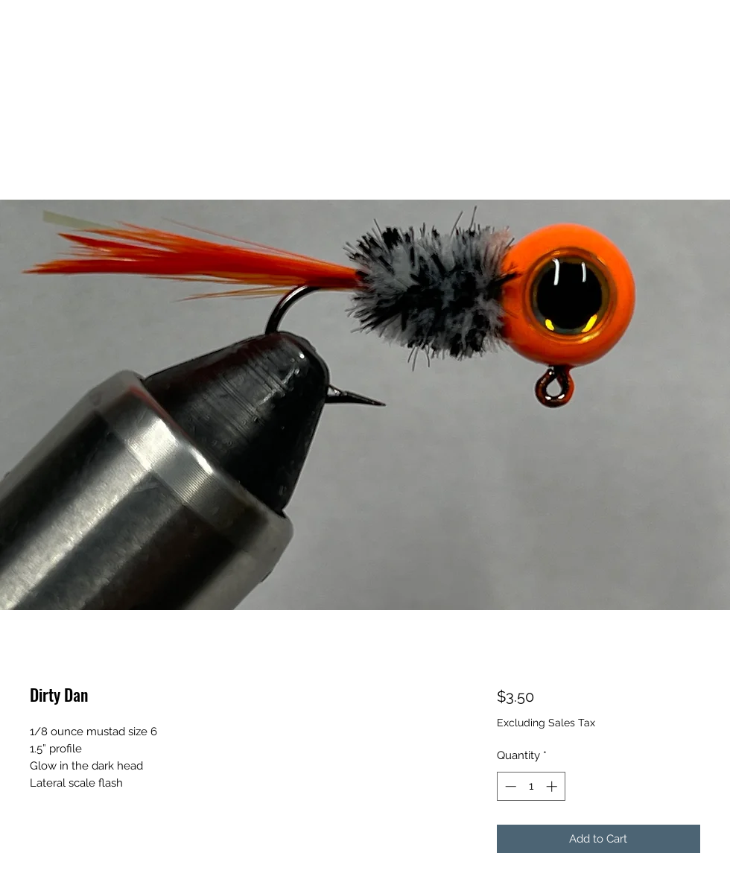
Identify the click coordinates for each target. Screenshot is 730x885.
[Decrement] (509, 786)
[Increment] (553, 786)
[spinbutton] (530, 786)
